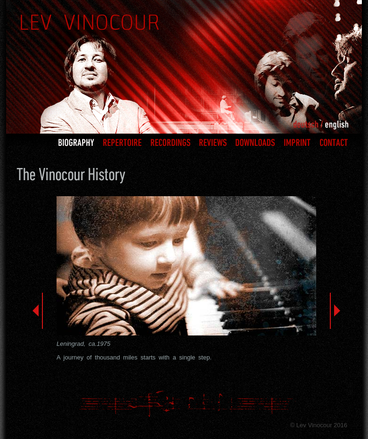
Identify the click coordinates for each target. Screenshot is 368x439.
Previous (38, 311)
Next (335, 311)
